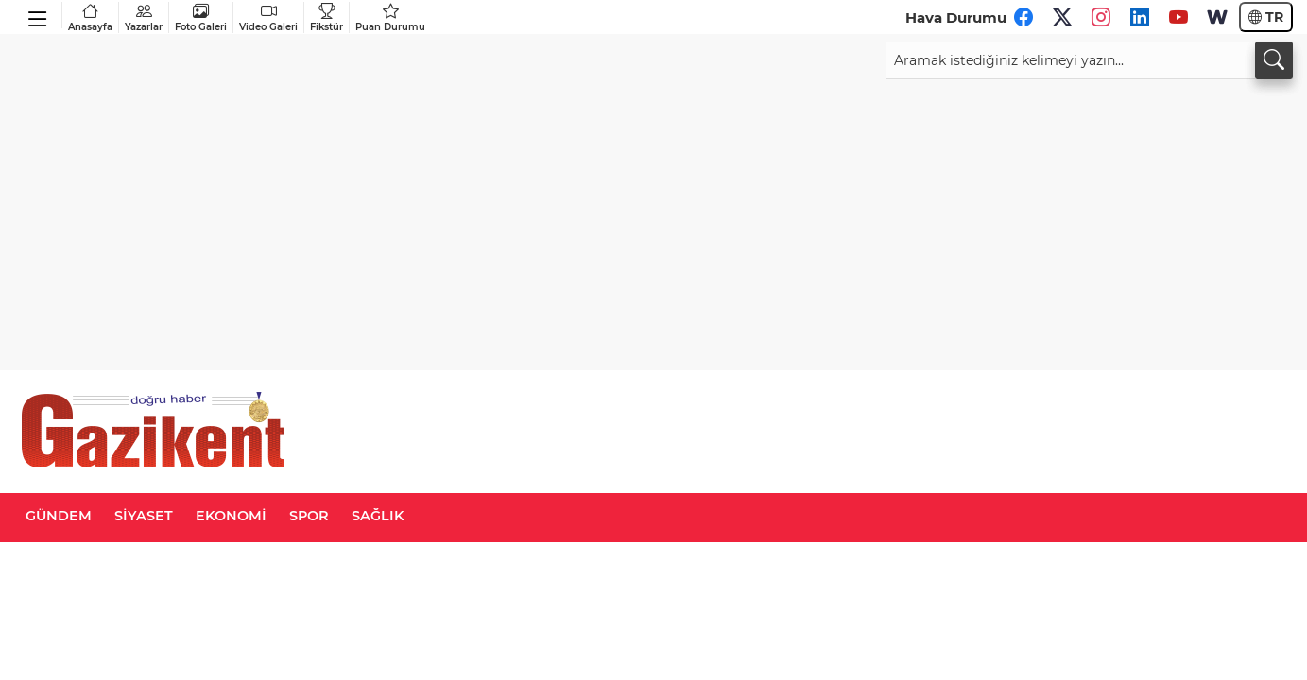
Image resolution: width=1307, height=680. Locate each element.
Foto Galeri (201, 17)
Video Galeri (268, 17)
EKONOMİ (231, 515)
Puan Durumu (390, 17)
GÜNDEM (59, 515)
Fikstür (326, 17)
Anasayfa (90, 17)
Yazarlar (144, 17)
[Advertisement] (654, 221)
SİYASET (143, 515)
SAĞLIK (378, 515)
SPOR (309, 515)
